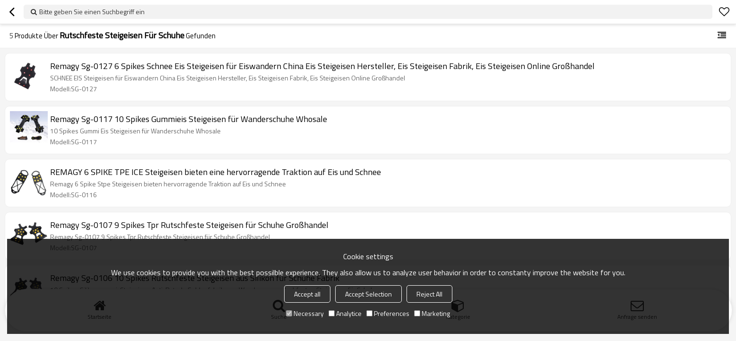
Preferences (387, 313)
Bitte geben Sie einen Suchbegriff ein (92, 12)
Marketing (432, 313)
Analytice (345, 313)
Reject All (429, 294)
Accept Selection (368, 294)
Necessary (305, 313)
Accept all (307, 294)
